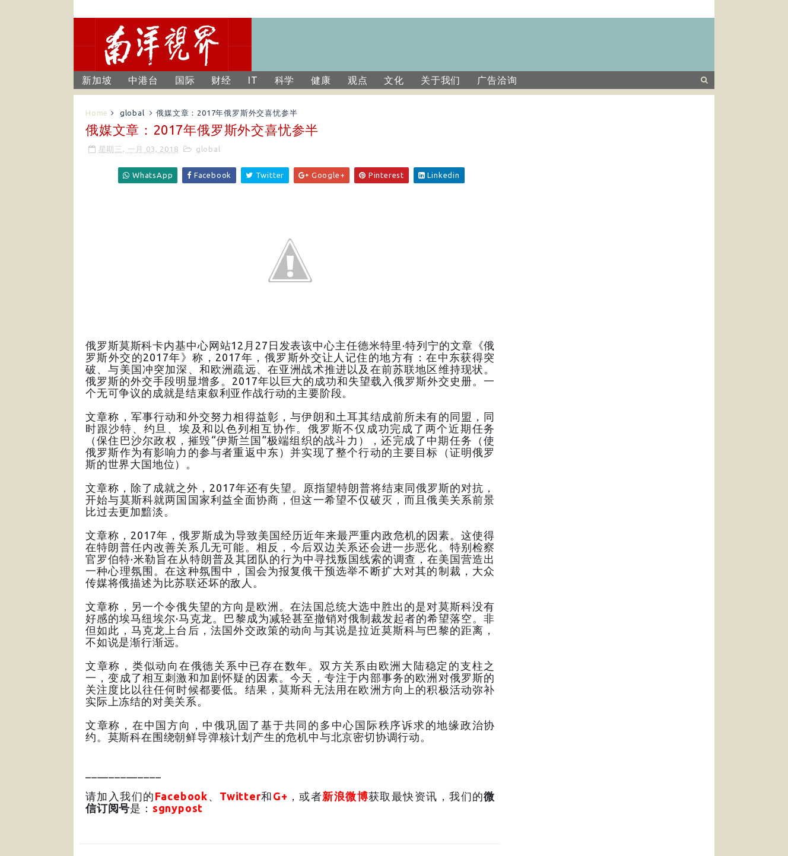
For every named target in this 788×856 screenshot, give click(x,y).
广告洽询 (497, 80)
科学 (285, 80)
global (132, 113)
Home (96, 113)
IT (253, 80)
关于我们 (440, 80)
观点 (358, 80)
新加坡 (97, 80)
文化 (394, 80)
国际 (185, 80)
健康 (321, 80)
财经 (221, 80)
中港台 (143, 80)
